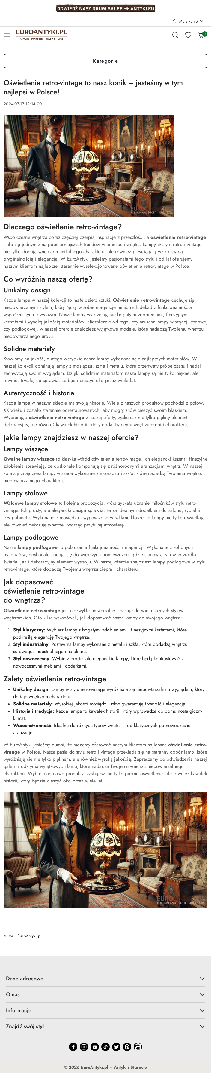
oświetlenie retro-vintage (44, 591)
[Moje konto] (188, 21)
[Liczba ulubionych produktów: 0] (188, 35)
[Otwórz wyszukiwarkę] (175, 35)
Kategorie (105, 61)
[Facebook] (73, 1047)
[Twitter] (116, 1047)
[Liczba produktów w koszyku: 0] (200, 35)
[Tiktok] (105, 1047)
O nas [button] (105, 994)
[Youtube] (95, 1047)
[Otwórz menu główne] (7, 34)
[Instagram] (84, 1047)
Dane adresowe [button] (105, 978)
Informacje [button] (105, 1010)
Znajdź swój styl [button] (105, 1026)
